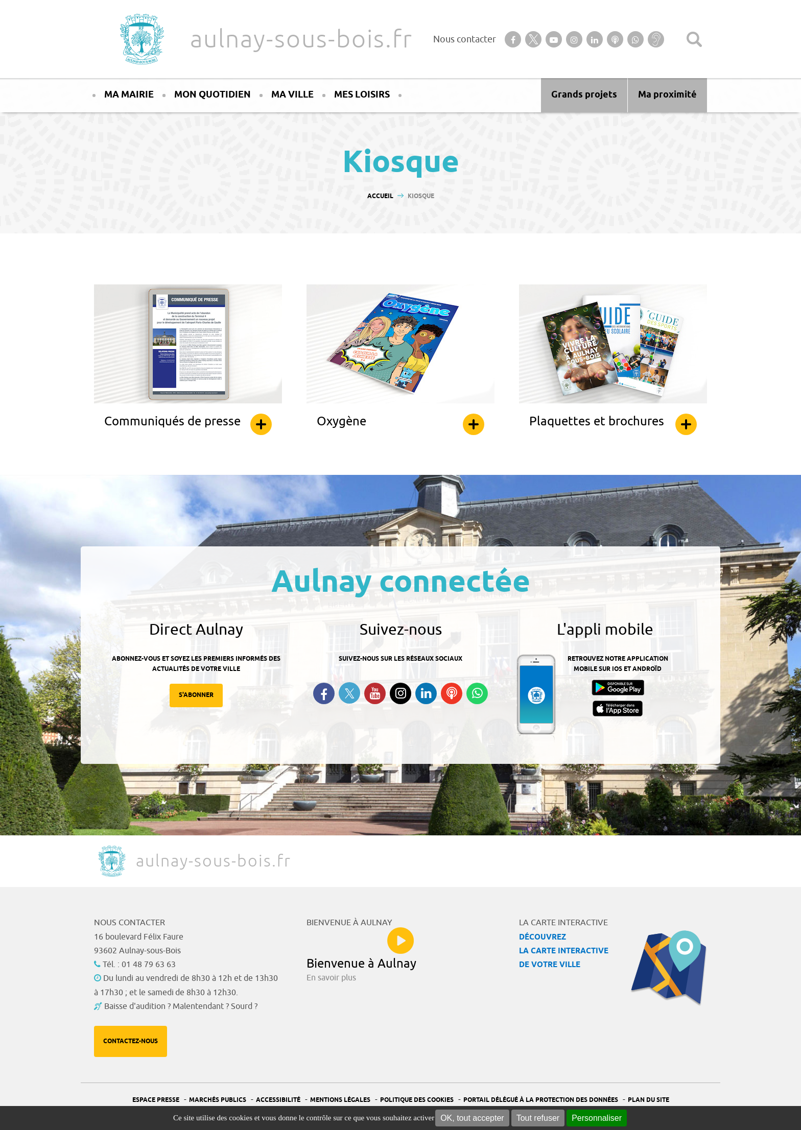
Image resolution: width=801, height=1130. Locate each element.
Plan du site (648, 1100)
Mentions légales (340, 1100)
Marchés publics (217, 1100)
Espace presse (155, 1100)
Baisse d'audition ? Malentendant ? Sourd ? (180, 1006)
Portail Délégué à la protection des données (540, 1100)
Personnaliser (597, 1118)
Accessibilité (278, 1100)
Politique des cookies (417, 1100)
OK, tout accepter (472, 1118)
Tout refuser (537, 1118)
